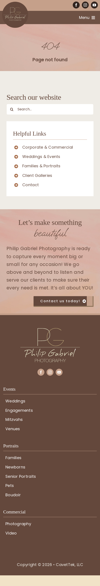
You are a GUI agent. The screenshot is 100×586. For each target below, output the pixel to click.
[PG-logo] (50, 330)
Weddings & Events (41, 156)
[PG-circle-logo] (15, 3)
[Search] (11, 109)
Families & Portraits (41, 166)
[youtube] (94, 5)
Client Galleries (37, 175)
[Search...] (50, 109)
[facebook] (76, 5)
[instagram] (85, 5)
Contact (30, 185)
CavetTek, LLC (69, 564)
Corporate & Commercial (47, 147)
